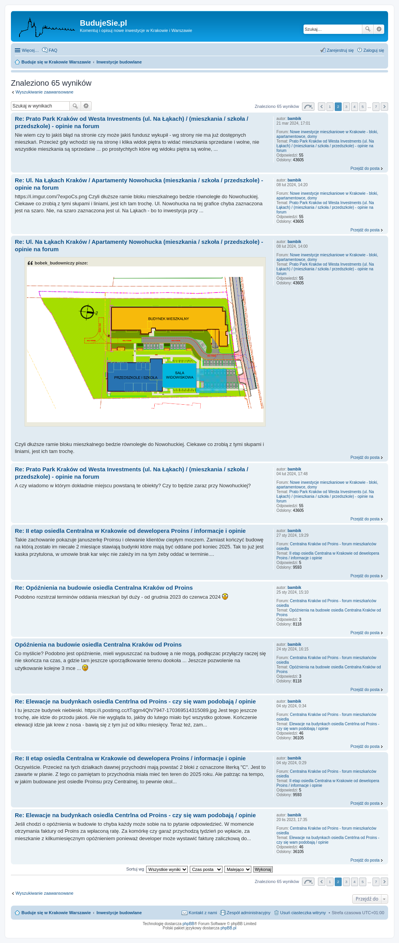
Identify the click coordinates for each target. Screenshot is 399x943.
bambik (294, 118)
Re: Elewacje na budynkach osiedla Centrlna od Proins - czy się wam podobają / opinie (135, 701)
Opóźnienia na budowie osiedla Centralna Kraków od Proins (98, 644)
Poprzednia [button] (321, 106)
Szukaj (368, 29)
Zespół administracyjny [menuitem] (248, 912)
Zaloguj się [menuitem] (374, 50)
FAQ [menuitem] (53, 50)
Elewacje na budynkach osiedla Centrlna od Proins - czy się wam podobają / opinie (328, 726)
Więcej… (30, 50)
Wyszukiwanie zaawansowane (379, 29)
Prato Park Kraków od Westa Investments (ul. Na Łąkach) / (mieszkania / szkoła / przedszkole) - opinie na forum (325, 146)
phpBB (188, 924)
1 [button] (330, 106)
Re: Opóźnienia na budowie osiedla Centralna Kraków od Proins (104, 587)
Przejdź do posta (365, 168)
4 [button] (354, 106)
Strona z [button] (308, 106)
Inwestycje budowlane (119, 912)
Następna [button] (384, 106)
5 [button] (363, 106)
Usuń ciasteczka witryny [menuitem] (303, 912)
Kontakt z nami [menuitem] (203, 912)
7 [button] (376, 106)
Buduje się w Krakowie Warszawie (56, 912)
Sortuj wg (135, 869)
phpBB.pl (229, 928)
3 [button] (346, 106)
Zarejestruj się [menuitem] (340, 50)
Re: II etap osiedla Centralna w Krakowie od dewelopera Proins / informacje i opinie (130, 530)
